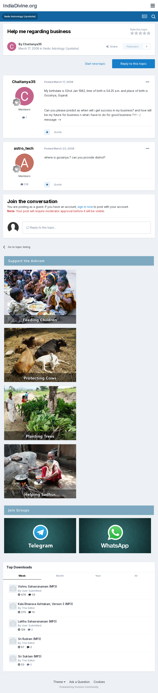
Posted (58, 81)
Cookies (99, 682)
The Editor (28, 608)
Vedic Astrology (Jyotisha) (61, 48)
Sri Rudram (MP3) (29, 639)
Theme (59, 682)
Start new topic (95, 63)
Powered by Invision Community (79, 686)
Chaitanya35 (32, 44)
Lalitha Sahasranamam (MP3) (37, 621)
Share (112, 46)
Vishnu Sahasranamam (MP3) (37, 586)
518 (24, 184)
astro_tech (24, 148)
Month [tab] (60, 575)
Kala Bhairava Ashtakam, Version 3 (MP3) (45, 604)
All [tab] (136, 575)
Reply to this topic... (41, 227)
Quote (58, 132)
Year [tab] (98, 575)
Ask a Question (79, 682)
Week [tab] (22, 575)
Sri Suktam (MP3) (30, 656)
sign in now (85, 206)
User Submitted (31, 590)
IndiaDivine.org (20, 6)
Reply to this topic (133, 63)
